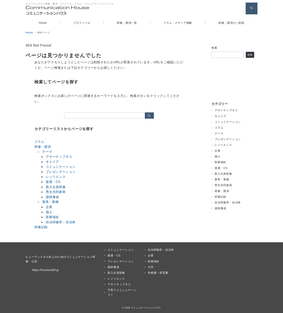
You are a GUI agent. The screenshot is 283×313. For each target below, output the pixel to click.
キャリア (52, 161)
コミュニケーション (60, 166)
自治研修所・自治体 (60, 222)
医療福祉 (52, 217)
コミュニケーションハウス (146, 307)
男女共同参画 (56, 192)
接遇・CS (53, 182)
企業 (49, 207)
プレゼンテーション (60, 171)
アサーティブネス (59, 156)
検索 (214, 47)
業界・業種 (50, 202)
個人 (49, 212)
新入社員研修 (56, 187)
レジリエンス (56, 176)
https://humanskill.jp (45, 270)
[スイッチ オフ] (251, 8)
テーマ (47, 151)
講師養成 (52, 197)
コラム (39, 141)
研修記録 (41, 227)
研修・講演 (42, 146)
